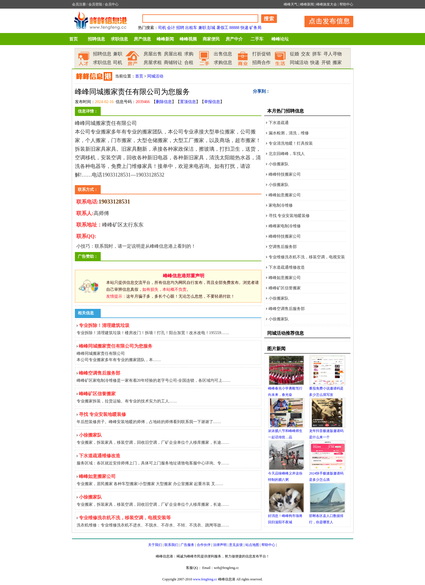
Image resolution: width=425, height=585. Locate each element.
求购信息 (223, 62)
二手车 (257, 39)
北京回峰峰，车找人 (287, 154)
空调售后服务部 (283, 247)
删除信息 (164, 102)
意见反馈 (236, 545)
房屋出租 (173, 53)
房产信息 (142, 39)
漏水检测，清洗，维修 (289, 133)
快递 (244, 28)
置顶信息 (188, 102)
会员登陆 (95, 4)
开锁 (326, 62)
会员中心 (112, 4)
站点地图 (252, 545)
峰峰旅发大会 (326, 4)
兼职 (202, 28)
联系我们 (171, 545)
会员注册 (79, 4)
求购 (188, 53)
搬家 (337, 62)
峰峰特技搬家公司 (285, 174)
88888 (234, 28)
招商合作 (261, 62)
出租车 (191, 28)
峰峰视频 (188, 39)
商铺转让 (173, 62)
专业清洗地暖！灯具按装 (291, 143)
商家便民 (211, 39)
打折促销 (261, 53)
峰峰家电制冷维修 (285, 226)
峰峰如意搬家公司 (285, 195)
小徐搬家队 (279, 164)
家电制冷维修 (281, 205)
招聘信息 (96, 39)
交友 (305, 53)
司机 (162, 28)
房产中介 (234, 39)
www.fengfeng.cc (205, 579)
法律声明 (220, 545)
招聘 (180, 28)
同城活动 (299, 62)
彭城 (211, 28)
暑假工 (222, 28)
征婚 (294, 53)
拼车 (316, 53)
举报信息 (212, 102)
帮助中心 (346, 4)
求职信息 (119, 39)
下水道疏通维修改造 (287, 267)
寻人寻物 (332, 53)
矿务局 (255, 28)
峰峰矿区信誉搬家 (285, 288)
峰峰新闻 (307, 4)
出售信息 (223, 53)
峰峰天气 (291, 4)
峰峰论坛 (280, 39)
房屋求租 (152, 62)
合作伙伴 (204, 545)
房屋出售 (152, 53)
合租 (188, 62)
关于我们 (155, 545)
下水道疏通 (279, 123)
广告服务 (187, 545)
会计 (171, 28)
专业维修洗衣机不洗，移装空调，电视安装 (307, 257)
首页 (73, 39)
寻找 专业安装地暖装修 (289, 216)
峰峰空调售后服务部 (287, 309)
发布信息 (326, 20)
